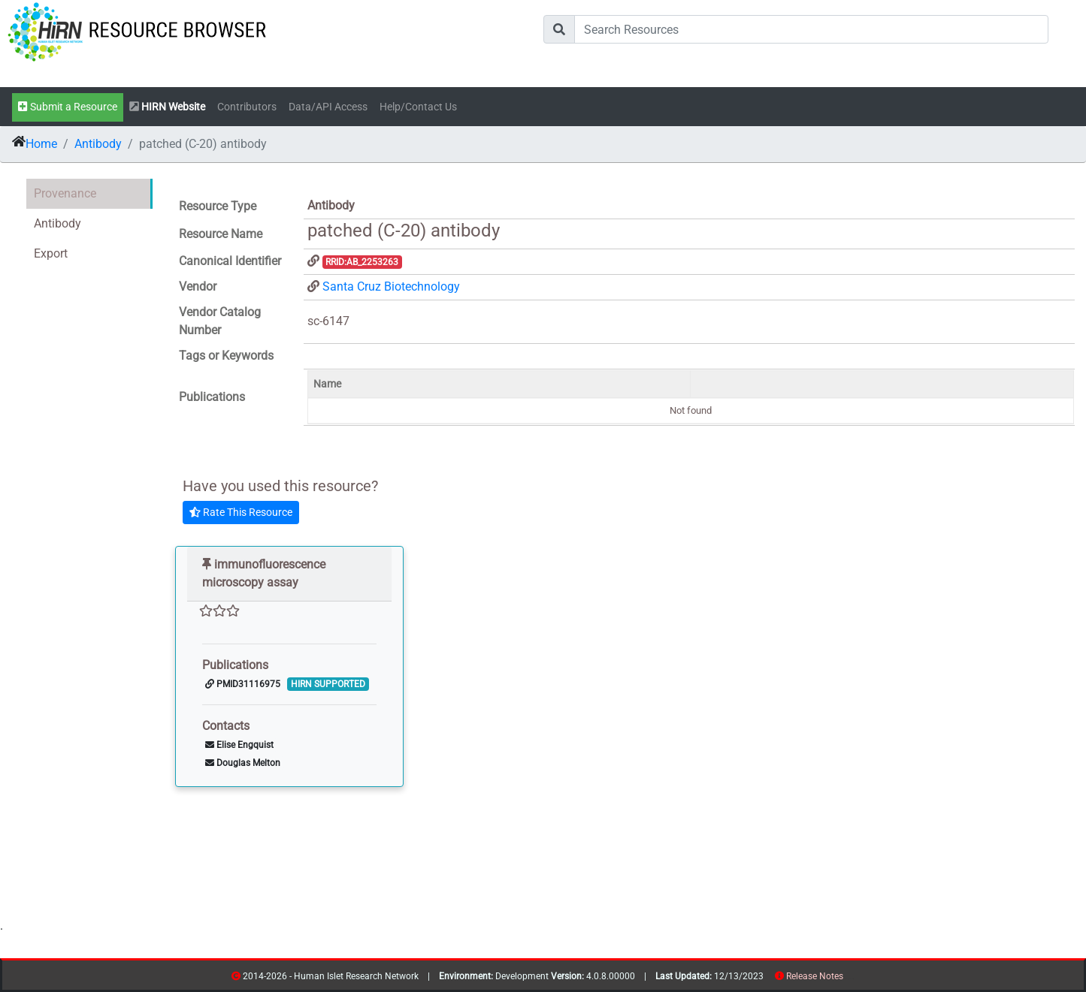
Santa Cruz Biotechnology (391, 286)
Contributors (247, 107)
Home (41, 144)
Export (51, 253)
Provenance (65, 193)
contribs (853, 978)
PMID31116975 (242, 684)
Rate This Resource (240, 512)
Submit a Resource (67, 107)
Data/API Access (328, 107)
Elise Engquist (239, 745)
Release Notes (815, 976)
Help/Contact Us (418, 107)
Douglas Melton (242, 763)
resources (848, 978)
